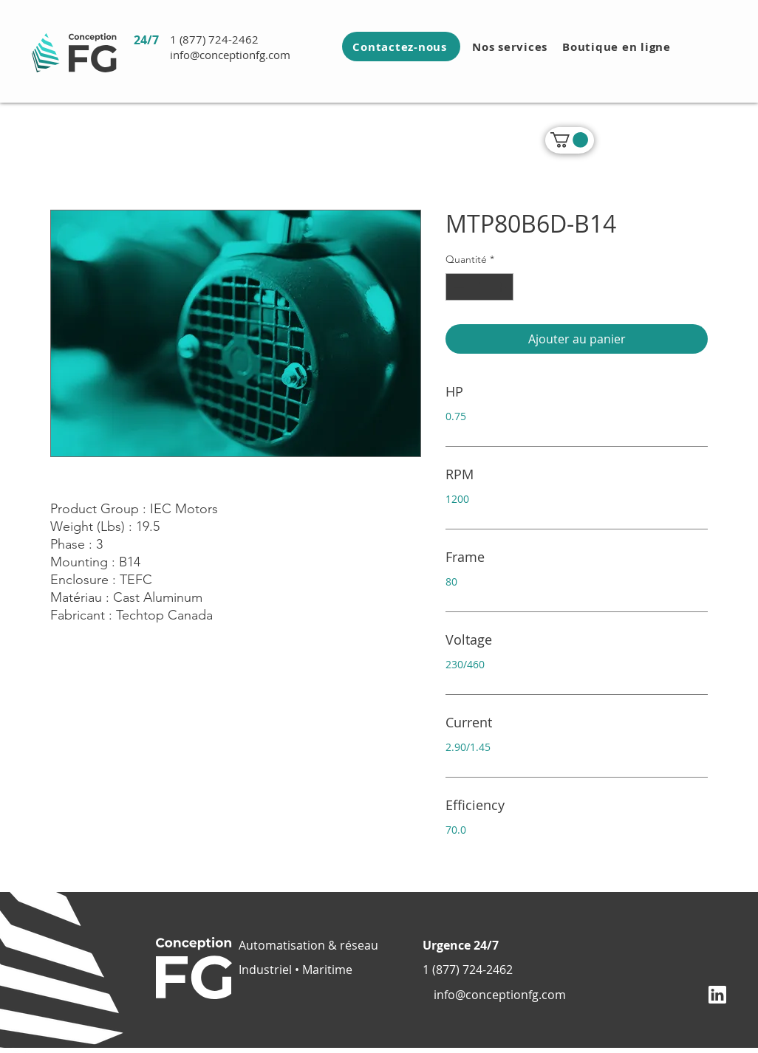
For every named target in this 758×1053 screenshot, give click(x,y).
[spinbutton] (479, 287)
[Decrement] (457, 287)
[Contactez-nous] (401, 46)
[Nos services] (511, 46)
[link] (569, 140)
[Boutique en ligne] (618, 46)
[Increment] (502, 287)
